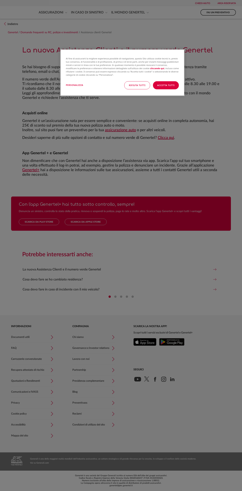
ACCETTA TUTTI (166, 85)
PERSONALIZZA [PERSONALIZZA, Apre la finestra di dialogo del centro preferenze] (74, 85)
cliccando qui (157, 68)
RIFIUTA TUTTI (137, 85)
